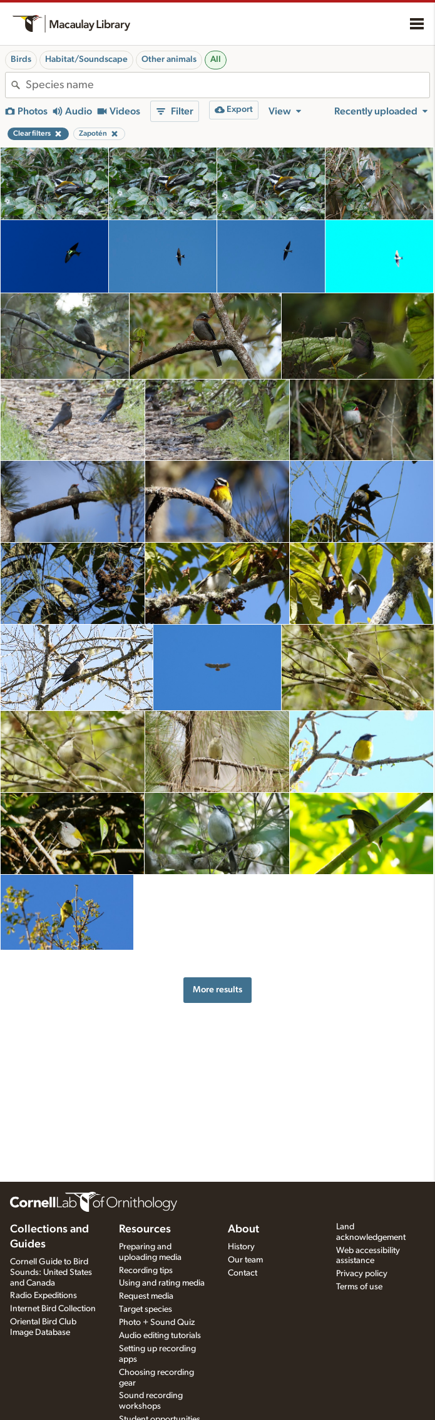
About (243, 1229)
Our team (245, 1260)
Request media (146, 1296)
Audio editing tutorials (160, 1335)
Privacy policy (361, 1273)
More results (217, 989)
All (215, 59)
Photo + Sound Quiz (157, 1322)
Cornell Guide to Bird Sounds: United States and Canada (51, 1272)
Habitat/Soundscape (86, 59)
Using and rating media (162, 1283)
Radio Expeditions (43, 1295)
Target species (145, 1309)
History (241, 1246)
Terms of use (359, 1286)
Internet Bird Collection (53, 1308)
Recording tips (146, 1270)
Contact (242, 1273)
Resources (145, 1229)
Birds (21, 59)
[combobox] (227, 85)
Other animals (169, 59)
